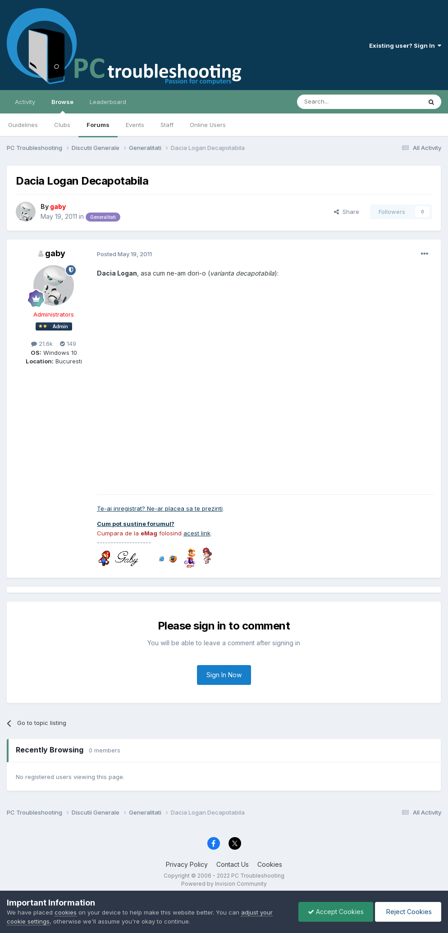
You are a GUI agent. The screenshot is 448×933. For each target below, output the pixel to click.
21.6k (42, 343)
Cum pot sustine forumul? (135, 523)
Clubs (62, 124)
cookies (66, 912)
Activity (25, 101)
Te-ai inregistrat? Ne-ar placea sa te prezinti (160, 508)
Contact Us (232, 864)
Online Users (208, 124)
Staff (167, 124)
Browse (62, 105)
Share (346, 211)
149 (68, 343)
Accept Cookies (336, 911)
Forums (98, 124)
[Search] (336, 102)
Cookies (269, 864)
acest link (196, 533)
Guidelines (23, 124)
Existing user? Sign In (405, 45)
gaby (55, 253)
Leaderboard (108, 101)
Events (135, 124)
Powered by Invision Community (224, 883)
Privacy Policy (187, 864)
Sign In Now (224, 675)
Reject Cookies (408, 911)
